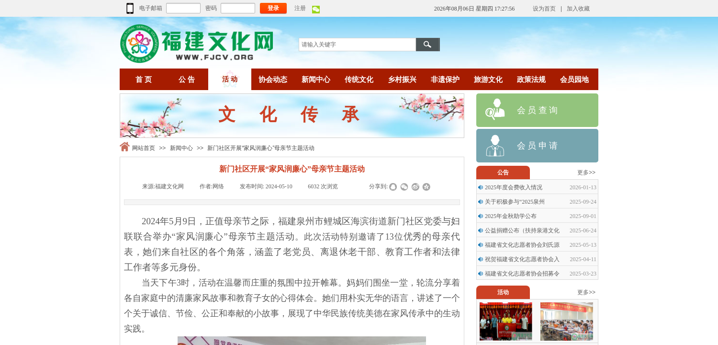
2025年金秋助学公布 (511, 216)
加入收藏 (578, 8)
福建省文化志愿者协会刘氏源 (522, 245)
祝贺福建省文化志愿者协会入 (522, 259)
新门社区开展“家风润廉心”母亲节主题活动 (260, 148)
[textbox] (357, 44)
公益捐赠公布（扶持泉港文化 (522, 230)
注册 (300, 8)
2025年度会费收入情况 (513, 187)
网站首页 (143, 148)
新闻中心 (181, 148)
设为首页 (544, 8)
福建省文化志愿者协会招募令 (522, 273)
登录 (273, 8)
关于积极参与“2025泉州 (515, 201)
